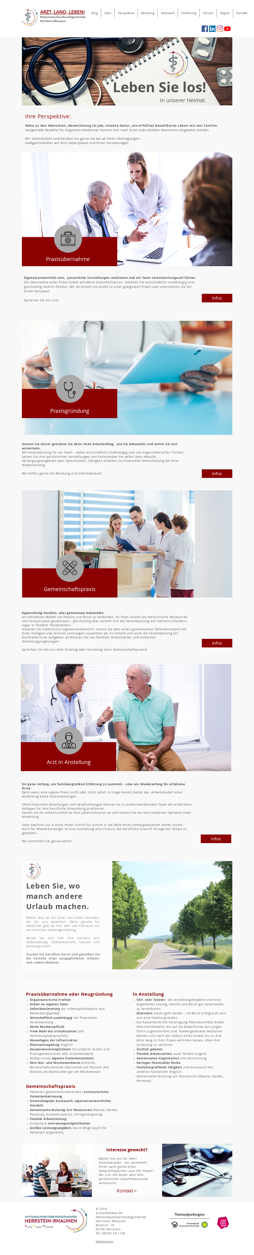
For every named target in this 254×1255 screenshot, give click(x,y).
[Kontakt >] (127, 1190)
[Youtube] (227, 29)
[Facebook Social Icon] (205, 29)
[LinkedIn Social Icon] (212, 29)
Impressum (104, 1241)
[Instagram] (220, 29)
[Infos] (217, 298)
